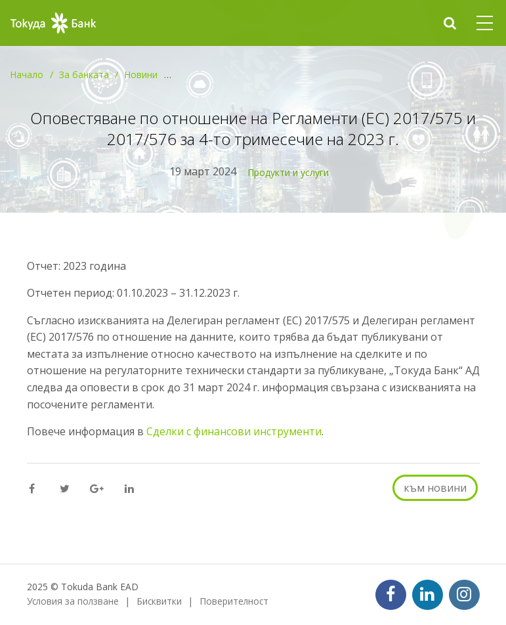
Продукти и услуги (288, 172)
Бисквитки (159, 601)
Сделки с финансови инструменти (234, 431)
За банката (84, 74)
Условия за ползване (73, 601)
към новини (435, 488)
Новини (141, 74)
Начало (26, 74)
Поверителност (234, 601)
